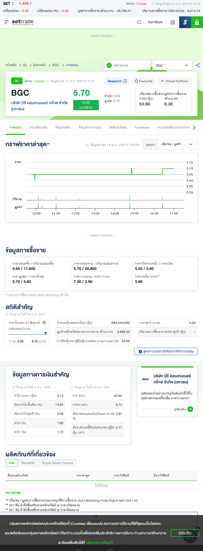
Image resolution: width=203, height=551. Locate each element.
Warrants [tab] (28, 463)
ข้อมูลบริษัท (63, 127)
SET (9, 4)
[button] (193, 127)
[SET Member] (197, 22)
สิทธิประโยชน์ (118, 127)
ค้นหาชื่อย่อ (155, 22)
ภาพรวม (15, 127)
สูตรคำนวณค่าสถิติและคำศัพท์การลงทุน (166, 351)
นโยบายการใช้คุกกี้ (99, 543)
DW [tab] (11, 463)
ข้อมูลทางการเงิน (90, 127)
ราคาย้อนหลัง (38, 127)
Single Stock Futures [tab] (57, 463)
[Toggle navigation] (6, 22)
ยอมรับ (185, 533)
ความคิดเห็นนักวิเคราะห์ (173, 127)
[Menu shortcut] (173, 22)
